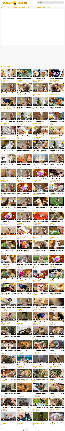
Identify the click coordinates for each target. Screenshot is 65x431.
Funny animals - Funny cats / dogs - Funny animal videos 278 (8, 365)
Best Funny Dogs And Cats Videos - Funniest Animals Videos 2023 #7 (24, 122)
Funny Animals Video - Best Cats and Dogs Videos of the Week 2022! (24, 379)
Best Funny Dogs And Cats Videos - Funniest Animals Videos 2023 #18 (40, 136)
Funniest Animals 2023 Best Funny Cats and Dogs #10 (8, 265)
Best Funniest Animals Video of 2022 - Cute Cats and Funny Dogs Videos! (24, 250)
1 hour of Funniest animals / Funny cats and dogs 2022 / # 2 (8, 136)
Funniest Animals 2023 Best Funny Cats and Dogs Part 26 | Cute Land (8, 279)
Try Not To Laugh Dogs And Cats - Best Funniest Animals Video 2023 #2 (8, 322)
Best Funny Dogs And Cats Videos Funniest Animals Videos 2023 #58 (40, 265)
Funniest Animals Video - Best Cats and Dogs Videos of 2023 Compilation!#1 (40, 93)
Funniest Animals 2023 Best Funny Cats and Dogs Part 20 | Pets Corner (8, 236)
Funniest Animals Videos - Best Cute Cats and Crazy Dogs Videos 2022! (8, 107)
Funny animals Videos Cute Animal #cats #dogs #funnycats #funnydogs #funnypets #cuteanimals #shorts (24, 322)
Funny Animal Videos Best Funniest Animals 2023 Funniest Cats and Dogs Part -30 (40, 207)
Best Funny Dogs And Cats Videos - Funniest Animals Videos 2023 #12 (24, 93)
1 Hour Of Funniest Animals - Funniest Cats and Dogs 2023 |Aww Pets (8, 308)
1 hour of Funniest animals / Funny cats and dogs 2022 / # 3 (40, 164)
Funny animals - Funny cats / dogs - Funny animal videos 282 (24, 350)
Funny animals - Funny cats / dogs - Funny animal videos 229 (40, 393)
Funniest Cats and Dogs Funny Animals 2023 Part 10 (24, 136)
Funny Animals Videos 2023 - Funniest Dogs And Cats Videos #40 (40, 79)
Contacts (36, 428)
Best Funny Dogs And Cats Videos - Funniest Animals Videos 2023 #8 (24, 265)
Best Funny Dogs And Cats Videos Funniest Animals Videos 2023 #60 (8, 207)
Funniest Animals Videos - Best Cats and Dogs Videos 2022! (24, 308)
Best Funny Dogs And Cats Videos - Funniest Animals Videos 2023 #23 (8, 179)
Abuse (41, 428)
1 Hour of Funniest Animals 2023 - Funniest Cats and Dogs (8, 193)
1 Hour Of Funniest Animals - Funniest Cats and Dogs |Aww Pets (24, 293)
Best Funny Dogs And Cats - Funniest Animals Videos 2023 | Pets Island (8, 293)
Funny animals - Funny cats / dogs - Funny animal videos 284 (8, 422)
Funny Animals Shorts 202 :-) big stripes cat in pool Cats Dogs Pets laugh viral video (40, 422)
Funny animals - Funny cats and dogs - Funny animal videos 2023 (40, 336)
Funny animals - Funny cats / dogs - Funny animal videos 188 (8, 379)
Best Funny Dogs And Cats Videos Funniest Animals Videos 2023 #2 (40, 236)
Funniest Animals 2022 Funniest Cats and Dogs (23, 207)
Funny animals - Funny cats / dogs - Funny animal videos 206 (24, 422)
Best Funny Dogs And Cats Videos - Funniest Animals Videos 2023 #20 (40, 308)
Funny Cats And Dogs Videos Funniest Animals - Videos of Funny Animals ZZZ (40, 107)
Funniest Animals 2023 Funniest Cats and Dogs (7, 150)
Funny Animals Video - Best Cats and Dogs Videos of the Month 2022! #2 (24, 365)
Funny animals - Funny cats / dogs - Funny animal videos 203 (24, 408)
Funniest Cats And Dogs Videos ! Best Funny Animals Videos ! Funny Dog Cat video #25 (7, 79)
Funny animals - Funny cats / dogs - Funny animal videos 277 (40, 350)
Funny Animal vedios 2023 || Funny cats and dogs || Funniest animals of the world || (8, 122)
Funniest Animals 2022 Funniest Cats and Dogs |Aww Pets (23, 179)
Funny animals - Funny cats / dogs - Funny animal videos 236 (8, 336)
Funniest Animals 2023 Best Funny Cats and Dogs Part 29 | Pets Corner (24, 193)
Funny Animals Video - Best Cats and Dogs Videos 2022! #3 (40, 408)
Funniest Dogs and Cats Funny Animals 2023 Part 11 (40, 193)
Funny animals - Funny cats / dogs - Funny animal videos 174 (8, 350)
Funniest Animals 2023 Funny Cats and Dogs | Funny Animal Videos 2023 (24, 222)
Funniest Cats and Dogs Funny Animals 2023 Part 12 (40, 250)
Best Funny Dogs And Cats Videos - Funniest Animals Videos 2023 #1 (24, 107)
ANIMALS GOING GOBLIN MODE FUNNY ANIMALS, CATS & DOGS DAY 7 (40, 322)
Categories (29, 428)
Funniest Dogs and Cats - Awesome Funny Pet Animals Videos (40, 279)
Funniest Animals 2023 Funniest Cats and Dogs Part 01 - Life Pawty (7, 93)
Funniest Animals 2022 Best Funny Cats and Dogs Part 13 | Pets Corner (8, 164)
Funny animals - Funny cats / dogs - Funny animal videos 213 (40, 379)
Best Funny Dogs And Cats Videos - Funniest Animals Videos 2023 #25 (40, 179)
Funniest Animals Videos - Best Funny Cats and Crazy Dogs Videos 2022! (24, 79)
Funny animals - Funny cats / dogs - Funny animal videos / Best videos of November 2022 (24, 393)
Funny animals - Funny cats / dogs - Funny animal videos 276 (24, 336)
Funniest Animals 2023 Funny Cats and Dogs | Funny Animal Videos (39, 150)
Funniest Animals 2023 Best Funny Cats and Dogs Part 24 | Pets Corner (8, 250)
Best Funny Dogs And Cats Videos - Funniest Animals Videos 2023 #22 (24, 236)
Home (23, 428)
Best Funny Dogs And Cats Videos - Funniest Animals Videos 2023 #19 (40, 293)
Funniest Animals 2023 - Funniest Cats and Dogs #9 (8, 222)
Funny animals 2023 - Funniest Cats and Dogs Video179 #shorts (39, 122)
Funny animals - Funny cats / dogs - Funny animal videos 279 (8, 408)
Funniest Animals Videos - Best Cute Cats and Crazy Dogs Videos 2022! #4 (24, 164)
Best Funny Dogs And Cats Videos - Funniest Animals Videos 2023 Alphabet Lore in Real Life (24, 279)
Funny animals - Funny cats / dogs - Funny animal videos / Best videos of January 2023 (8, 393)
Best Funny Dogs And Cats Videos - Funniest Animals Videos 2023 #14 (40, 222)
